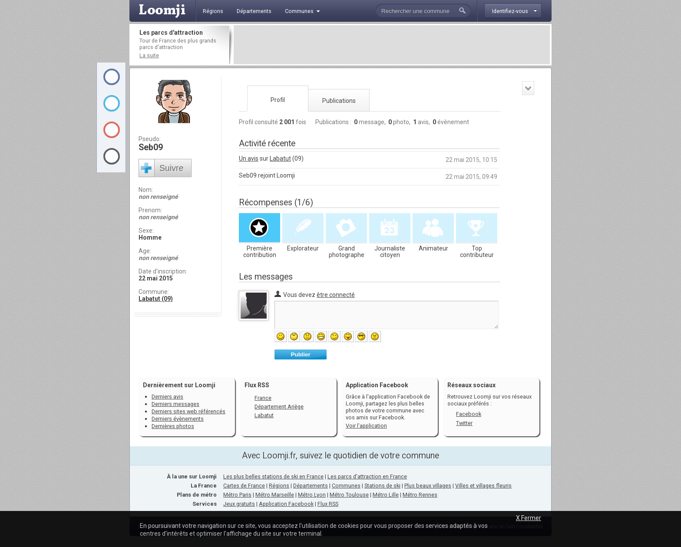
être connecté (336, 294)
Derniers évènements (178, 418)
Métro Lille (386, 494)
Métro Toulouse (349, 494)
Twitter (464, 423)
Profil (278, 99)
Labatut (280, 158)
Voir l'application (366, 425)
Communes (346, 485)
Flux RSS (257, 385)
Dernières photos (173, 426)
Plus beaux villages (427, 485)
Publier (300, 354)
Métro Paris (237, 494)
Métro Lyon (312, 494)
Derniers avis (167, 396)
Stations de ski (382, 485)
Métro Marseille (274, 494)
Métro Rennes (420, 494)
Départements (310, 485)
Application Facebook (286, 504)
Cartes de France (244, 485)
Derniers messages (175, 404)
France (263, 398)
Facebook (468, 414)
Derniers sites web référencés (188, 411)
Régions (279, 485)
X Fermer (528, 517)
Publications (339, 100)
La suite (149, 55)
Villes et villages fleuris (483, 485)
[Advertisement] (392, 44)
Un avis (248, 158)
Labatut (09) (156, 298)
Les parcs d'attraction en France (367, 476)
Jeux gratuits (239, 504)
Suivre (171, 168)
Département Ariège (279, 406)
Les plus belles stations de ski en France (273, 476)
